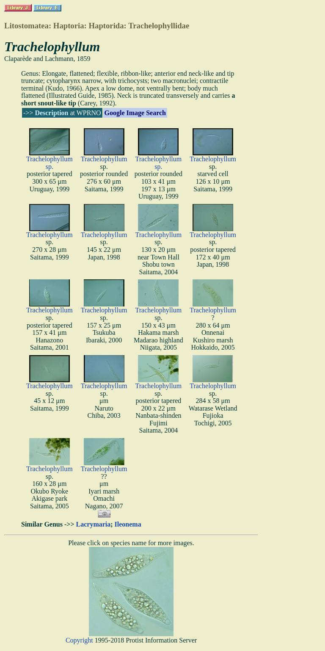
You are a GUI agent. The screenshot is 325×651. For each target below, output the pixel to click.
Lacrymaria (93, 524)
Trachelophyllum (104, 159)
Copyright (79, 640)
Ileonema (128, 524)
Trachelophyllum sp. (49, 162)
